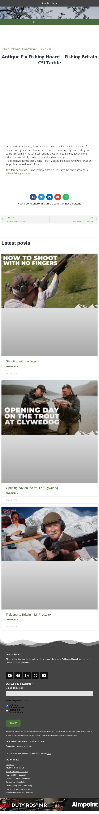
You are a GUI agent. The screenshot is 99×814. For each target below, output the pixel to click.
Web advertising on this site (17, 771)
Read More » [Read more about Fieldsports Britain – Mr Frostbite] (12, 619)
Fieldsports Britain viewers (16, 706)
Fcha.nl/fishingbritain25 (18, 173)
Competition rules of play (15, 782)
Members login (49, 3)
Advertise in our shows (15, 768)
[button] (34, 22)
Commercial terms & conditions (18, 779)
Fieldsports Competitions (16, 711)
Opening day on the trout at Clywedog (32, 488)
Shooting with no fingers (22, 361)
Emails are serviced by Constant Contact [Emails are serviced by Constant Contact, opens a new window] (64, 735)
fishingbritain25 (30, 49)
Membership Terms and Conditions (19, 793)
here (27, 663)
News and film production (16, 775)
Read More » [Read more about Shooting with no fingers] (12, 366)
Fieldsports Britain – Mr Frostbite (28, 614)
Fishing (5, 49)
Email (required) (15, 688)
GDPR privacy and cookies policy (19, 786)
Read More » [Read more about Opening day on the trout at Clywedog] (12, 493)
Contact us (10, 764)
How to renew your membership (18, 789)
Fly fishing (15, 49)
